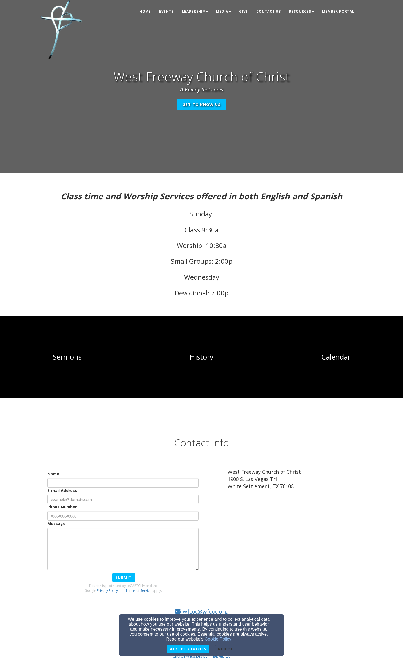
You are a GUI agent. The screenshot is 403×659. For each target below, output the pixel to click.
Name (53, 473)
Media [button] (223, 11)
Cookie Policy (218, 639)
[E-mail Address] (123, 499)
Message (56, 523)
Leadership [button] (195, 11)
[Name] (123, 483)
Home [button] (145, 11)
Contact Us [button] (268, 11)
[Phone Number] (123, 516)
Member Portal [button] (338, 11)
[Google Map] (293, 541)
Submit (123, 577)
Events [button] (166, 11)
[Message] (123, 549)
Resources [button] (301, 11)
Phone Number (62, 507)
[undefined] (67, 357)
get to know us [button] (201, 104)
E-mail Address (62, 490)
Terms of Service (138, 590)
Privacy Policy (107, 590)
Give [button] (243, 11)
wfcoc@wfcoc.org (205, 611)
